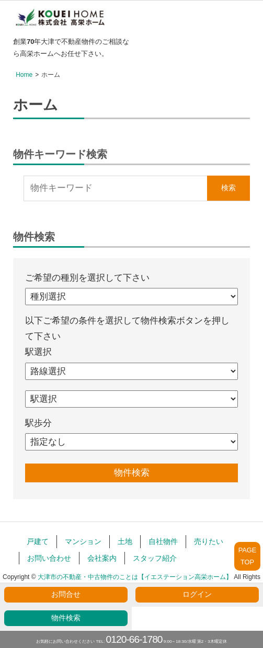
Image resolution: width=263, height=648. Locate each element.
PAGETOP (247, 555)
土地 (125, 541)
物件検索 (66, 618)
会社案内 (102, 558)
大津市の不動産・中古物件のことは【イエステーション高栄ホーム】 (135, 577)
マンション (83, 541)
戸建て (38, 541)
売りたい (208, 541)
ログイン (197, 594)
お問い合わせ (49, 558)
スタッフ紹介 (155, 558)
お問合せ (66, 594)
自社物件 (163, 541)
